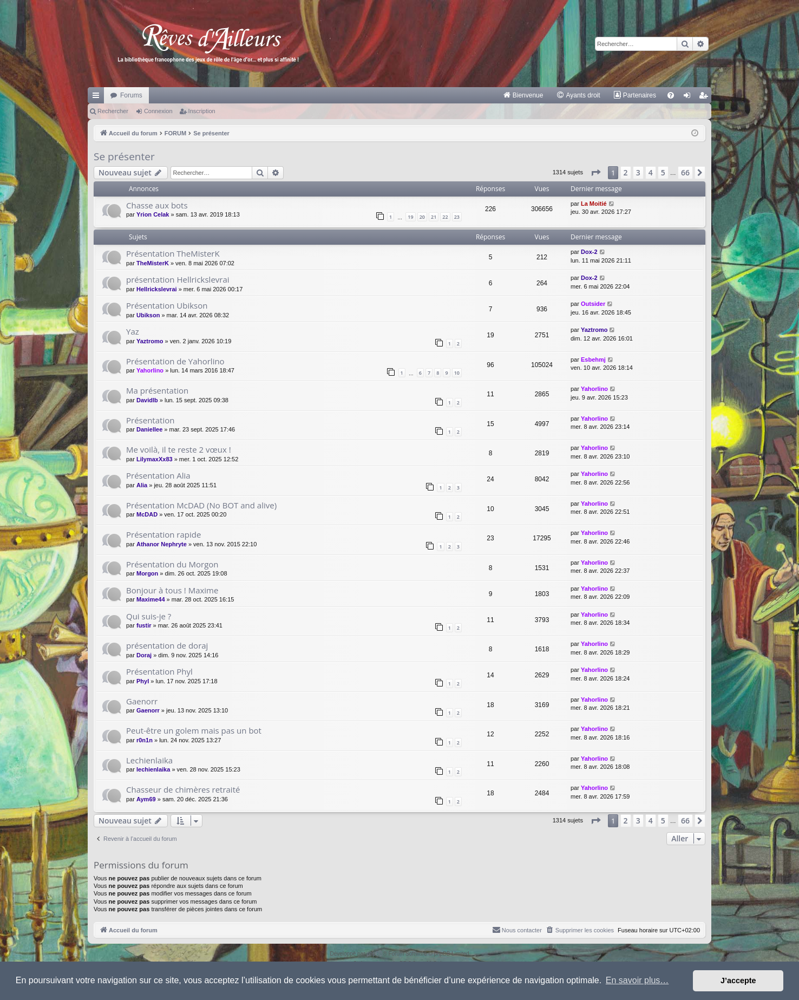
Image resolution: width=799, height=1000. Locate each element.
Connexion (158, 111)
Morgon (147, 573)
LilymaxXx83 (154, 459)
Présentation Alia (158, 475)
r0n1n (144, 740)
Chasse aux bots (157, 205)
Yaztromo (149, 341)
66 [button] (685, 172)
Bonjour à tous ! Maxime (172, 590)
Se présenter (124, 156)
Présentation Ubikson (166, 305)
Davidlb (147, 400)
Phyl (142, 681)
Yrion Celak (152, 214)
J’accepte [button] (738, 980)
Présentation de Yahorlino (175, 361)
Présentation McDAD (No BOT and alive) (201, 505)
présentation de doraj (167, 645)
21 (433, 216)
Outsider (593, 303)
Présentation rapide (163, 534)
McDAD (147, 514)
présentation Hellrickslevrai (178, 279)
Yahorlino (149, 370)
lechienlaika (153, 769)
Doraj (144, 655)
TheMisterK (152, 263)
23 (457, 216)
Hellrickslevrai (156, 289)
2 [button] (626, 172)
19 (410, 216)
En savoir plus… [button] (637, 980)
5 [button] (663, 172)
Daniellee (149, 429)
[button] (595, 172)
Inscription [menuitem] (705, 97)
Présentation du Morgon (172, 564)
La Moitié (594, 203)
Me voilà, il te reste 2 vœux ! (178, 449)
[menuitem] (523, 95)
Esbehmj (593, 359)
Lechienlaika (149, 760)
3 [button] (638, 172)
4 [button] (651, 172)
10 (457, 372)
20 (422, 216)
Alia (141, 485)
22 (445, 216)
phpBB (374, 954)
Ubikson (148, 315)
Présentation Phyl (159, 671)
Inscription (201, 111)
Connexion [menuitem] (689, 97)
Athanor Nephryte (161, 544)
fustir (144, 625)
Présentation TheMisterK (173, 253)
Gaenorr (142, 701)
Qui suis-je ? (148, 616)
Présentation (150, 420)
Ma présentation (157, 390)
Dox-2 (589, 252)
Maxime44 (150, 599)
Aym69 (146, 799)
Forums (131, 95)
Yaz (132, 331)
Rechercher (112, 111)
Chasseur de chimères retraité (183, 789)
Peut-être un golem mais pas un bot (193, 730)
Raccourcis (98, 97)
